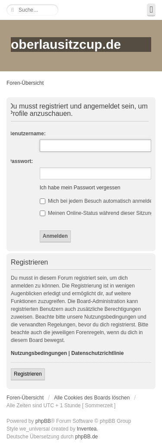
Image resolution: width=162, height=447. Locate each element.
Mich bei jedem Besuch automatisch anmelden (97, 201)
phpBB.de (86, 437)
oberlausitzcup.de (66, 44)
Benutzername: (27, 134)
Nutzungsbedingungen (39, 353)
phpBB (43, 421)
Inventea (87, 429)
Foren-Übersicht (25, 83)
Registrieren (28, 374)
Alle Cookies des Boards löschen (92, 398)
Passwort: (20, 161)
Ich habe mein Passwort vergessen (80, 188)
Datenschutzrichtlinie (97, 353)
